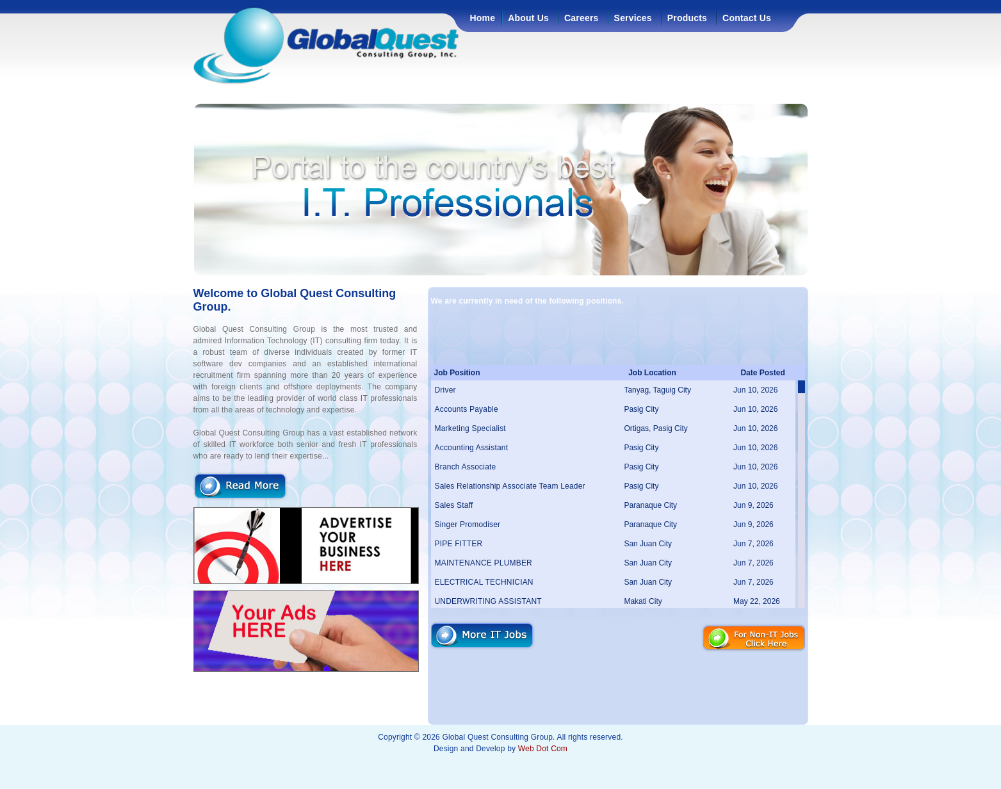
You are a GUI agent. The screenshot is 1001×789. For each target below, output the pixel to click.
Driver (445, 390)
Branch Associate (465, 466)
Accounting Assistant (472, 447)
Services (633, 18)
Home (483, 18)
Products (687, 18)
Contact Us (746, 18)
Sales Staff (454, 505)
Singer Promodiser (468, 524)
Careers (581, 18)
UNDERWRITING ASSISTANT (488, 601)
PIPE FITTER (459, 543)
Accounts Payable (466, 409)
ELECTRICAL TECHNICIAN (484, 582)
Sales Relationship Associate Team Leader (510, 486)
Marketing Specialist (470, 428)
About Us (528, 18)
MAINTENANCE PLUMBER (484, 562)
